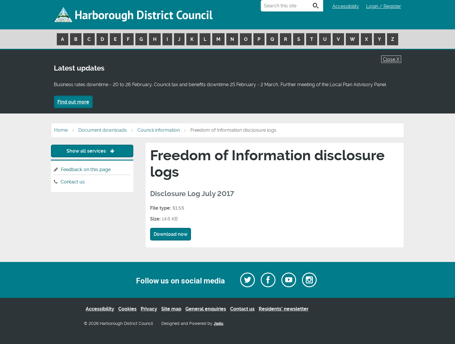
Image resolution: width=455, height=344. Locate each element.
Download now (170, 234)
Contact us (73, 182)
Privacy (149, 309)
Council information (158, 130)
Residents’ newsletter (283, 309)
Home (61, 130)
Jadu (218, 323)
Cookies (127, 309)
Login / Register (383, 6)
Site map (171, 309)
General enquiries (205, 309)
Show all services (92, 151)
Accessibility (345, 6)
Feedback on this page (86, 169)
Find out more (73, 102)
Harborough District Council (143, 14)
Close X (391, 59)
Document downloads (102, 130)
